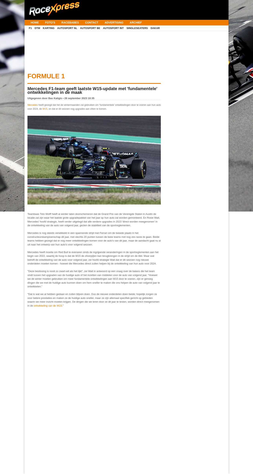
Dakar (155, 28)
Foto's (50, 22)
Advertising (114, 22)
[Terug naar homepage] (53, 7)
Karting (48, 28)
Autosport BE (90, 28)
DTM (37, 28)
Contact (91, 22)
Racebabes (70, 22)
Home (35, 22)
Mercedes (32, 105)
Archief (136, 22)
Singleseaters (137, 28)
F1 (30, 28)
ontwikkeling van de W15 (48, 305)
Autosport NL (67, 28)
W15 (45, 109)
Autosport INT (113, 28)
